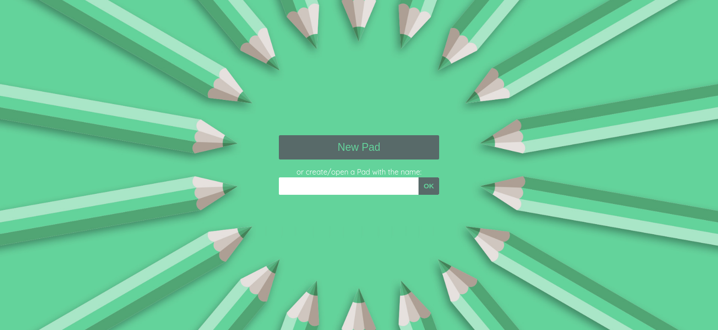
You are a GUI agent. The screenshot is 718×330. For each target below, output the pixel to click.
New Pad (358, 147)
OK (429, 186)
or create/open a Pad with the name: (359, 171)
